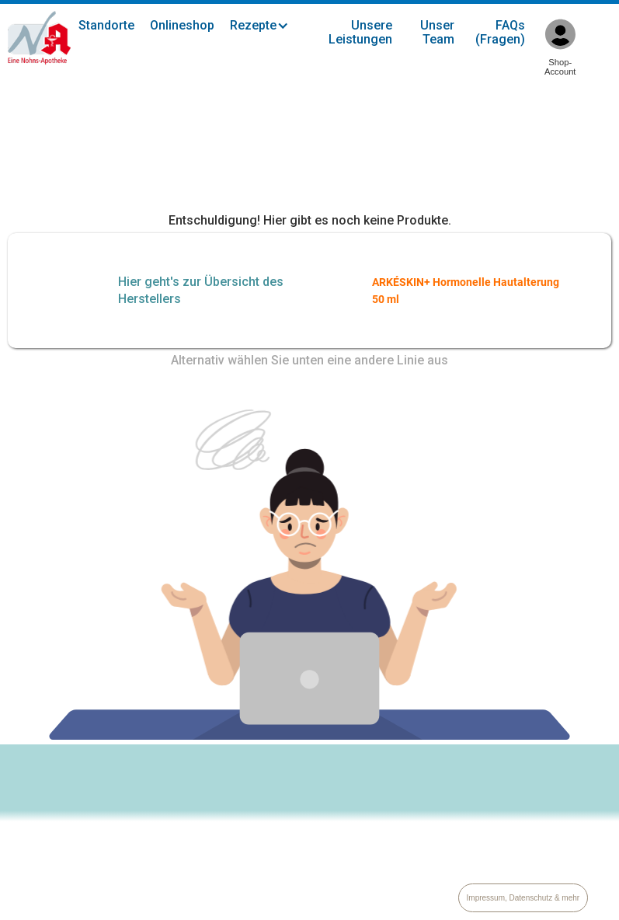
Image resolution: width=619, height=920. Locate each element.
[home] (39, 38)
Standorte (106, 25)
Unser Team (437, 32)
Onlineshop (182, 25)
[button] (267, 25)
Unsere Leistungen (360, 32)
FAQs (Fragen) (500, 32)
